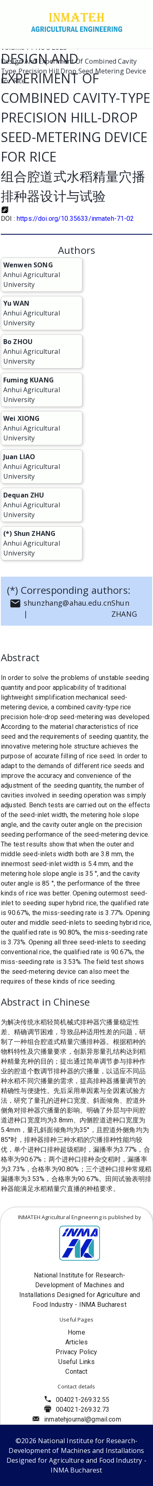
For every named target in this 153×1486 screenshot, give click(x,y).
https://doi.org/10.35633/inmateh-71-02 (75, 218)
